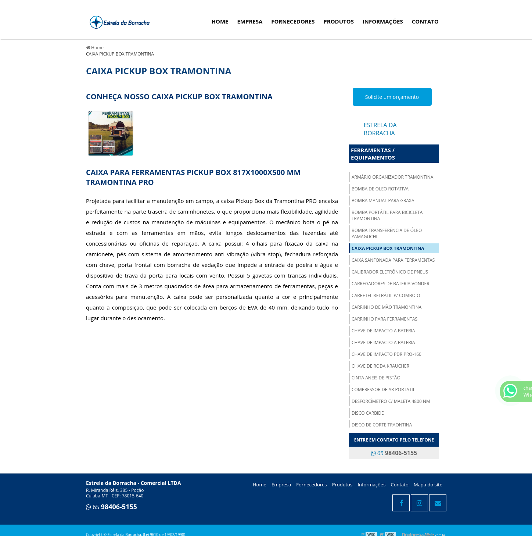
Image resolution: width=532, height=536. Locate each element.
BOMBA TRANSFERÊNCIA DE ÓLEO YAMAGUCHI (387, 233)
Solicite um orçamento (392, 96)
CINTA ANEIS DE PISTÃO (376, 378)
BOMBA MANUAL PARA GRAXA (383, 200)
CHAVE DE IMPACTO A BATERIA (383, 331)
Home (220, 21)
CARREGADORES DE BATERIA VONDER (390, 283)
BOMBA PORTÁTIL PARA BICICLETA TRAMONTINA (387, 215)
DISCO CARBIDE (368, 413)
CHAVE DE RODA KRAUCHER (380, 366)
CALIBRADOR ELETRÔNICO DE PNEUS (390, 272)
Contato (425, 21)
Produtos (338, 21)
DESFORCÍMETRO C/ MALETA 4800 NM (391, 401)
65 (394, 453)
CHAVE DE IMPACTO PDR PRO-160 (386, 354)
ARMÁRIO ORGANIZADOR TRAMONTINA (392, 177)
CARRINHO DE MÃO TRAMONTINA (386, 307)
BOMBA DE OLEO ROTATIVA (380, 189)
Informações (383, 21)
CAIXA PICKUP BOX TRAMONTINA (388, 248)
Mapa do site (428, 484)
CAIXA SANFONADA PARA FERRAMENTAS (393, 260)
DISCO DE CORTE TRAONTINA (382, 425)
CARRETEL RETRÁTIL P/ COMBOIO (386, 295)
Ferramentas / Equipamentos (373, 153)
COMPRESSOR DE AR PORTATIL (383, 389)
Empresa (249, 21)
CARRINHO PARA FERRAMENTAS (384, 319)
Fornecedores (292, 21)
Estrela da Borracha (380, 129)
